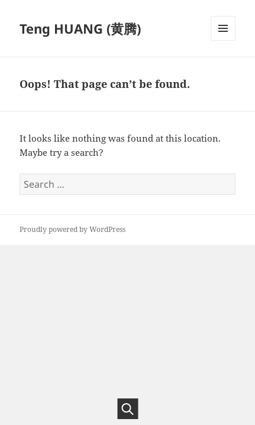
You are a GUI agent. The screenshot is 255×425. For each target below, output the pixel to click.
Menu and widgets (223, 40)
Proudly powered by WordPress (72, 229)
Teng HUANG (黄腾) (80, 28)
